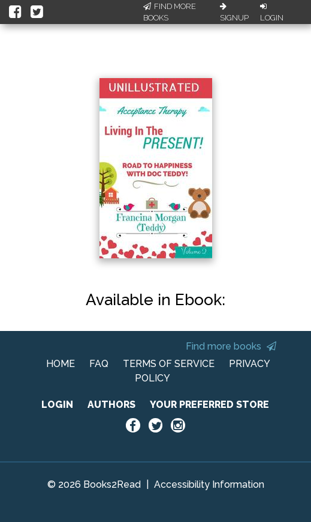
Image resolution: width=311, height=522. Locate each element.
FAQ (98, 363)
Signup (234, 12)
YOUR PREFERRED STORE (209, 404)
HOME (60, 363)
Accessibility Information (209, 484)
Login (271, 12)
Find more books (231, 346)
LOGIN (57, 404)
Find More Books (169, 12)
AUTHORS (111, 404)
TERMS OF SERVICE (169, 363)
